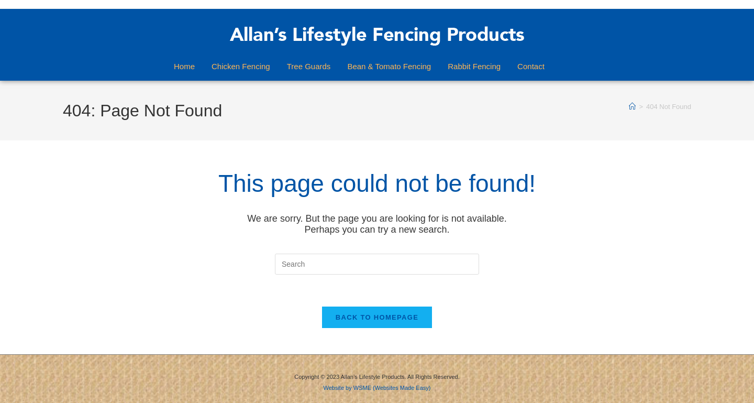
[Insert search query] (377, 264)
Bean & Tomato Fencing (389, 66)
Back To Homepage (377, 317)
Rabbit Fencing (474, 66)
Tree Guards (309, 66)
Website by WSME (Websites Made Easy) (377, 388)
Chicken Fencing (241, 66)
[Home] (632, 107)
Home (184, 66)
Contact (531, 66)
